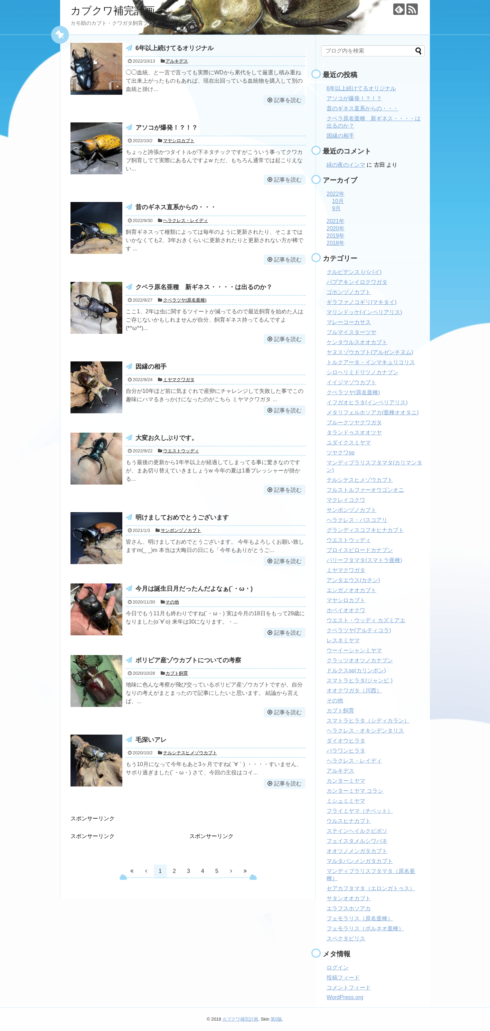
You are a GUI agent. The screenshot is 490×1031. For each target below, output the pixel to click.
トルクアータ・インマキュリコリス (371, 362)
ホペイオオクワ (346, 610)
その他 (172, 602)
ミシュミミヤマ (346, 801)
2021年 (336, 221)
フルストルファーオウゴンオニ (365, 490)
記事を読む (288, 100)
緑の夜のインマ (346, 165)
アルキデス (177, 61)
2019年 (336, 236)
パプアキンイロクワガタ (357, 282)
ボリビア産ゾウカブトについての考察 (188, 660)
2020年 (336, 228)
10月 (338, 201)
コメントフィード (349, 988)
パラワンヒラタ (346, 751)
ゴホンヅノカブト (349, 292)
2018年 (336, 243)
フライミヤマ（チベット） (360, 811)
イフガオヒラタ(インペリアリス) (367, 402)
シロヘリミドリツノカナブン (362, 372)
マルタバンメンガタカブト (360, 861)
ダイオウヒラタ (346, 741)
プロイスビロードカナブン (360, 550)
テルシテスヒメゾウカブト (190, 752)
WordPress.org (345, 997)
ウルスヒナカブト (349, 821)
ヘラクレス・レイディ (185, 220)
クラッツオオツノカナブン (360, 660)
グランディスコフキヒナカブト (365, 530)
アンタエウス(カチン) (353, 580)
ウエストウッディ (181, 450)
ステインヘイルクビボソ (357, 831)
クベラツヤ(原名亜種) (185, 300)
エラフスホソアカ (349, 908)
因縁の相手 (151, 366)
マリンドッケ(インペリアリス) (364, 312)
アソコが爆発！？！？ (166, 127)
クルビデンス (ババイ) (354, 272)
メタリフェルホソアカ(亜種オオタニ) (373, 412)
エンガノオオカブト (351, 590)
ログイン (338, 967)
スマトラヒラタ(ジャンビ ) (360, 680)
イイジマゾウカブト (351, 382)
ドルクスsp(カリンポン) (356, 670)
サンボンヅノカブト (181, 530)
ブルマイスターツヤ (351, 332)
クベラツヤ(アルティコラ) (359, 630)
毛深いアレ (151, 739)
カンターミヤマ (346, 781)
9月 (336, 208)
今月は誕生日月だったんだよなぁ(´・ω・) (194, 588)
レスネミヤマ (343, 640)
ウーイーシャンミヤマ (354, 650)
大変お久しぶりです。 (166, 437)
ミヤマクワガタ (179, 379)
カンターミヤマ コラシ (355, 791)
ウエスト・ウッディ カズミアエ (366, 620)
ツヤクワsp (341, 452)
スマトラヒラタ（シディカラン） (368, 721)
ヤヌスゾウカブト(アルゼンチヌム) (370, 352)
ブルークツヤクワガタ (354, 422)
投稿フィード (343, 978)
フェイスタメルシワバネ (357, 841)
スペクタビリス (346, 938)
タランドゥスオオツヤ (354, 432)
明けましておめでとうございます (182, 517)
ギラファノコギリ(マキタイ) (362, 302)
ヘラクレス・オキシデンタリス (365, 731)
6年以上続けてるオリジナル (174, 48)
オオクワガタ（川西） (354, 690)
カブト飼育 (177, 673)
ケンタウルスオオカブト (357, 342)
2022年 (336, 194)
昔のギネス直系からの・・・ (175, 207)
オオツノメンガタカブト (357, 851)
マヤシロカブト (179, 140)
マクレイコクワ (346, 500)
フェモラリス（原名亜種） (360, 918)
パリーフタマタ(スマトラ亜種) (364, 560)
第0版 (276, 1019)
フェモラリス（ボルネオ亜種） (365, 928)
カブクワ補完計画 (112, 10)
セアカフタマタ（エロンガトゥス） (371, 888)
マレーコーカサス (349, 322)
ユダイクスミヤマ (349, 442)
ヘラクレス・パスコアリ (357, 520)
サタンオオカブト (349, 898)
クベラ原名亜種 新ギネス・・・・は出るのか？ (203, 287)
